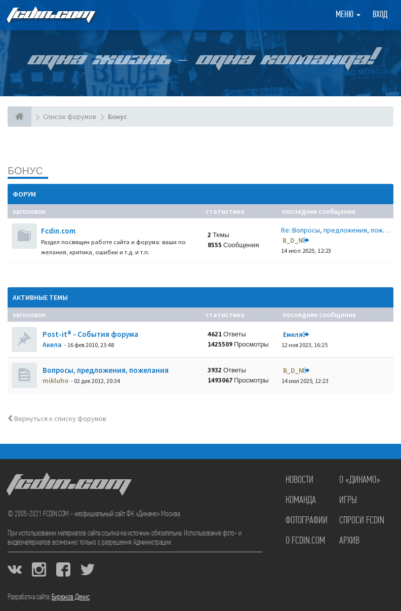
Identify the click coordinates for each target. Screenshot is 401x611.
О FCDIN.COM (305, 541)
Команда (301, 500)
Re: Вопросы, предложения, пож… (335, 230)
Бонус (25, 170)
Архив (349, 541)
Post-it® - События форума (89, 334)
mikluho (55, 380)
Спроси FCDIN (361, 521)
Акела (52, 344)
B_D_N (293, 240)
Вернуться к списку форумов (57, 418)
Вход (380, 15)
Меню (348, 15)
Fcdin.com (58, 231)
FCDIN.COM (50, 15)
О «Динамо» (359, 480)
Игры (348, 500)
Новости (299, 480)
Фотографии (307, 521)
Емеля (293, 334)
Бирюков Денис (71, 597)
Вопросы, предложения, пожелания (105, 370)
